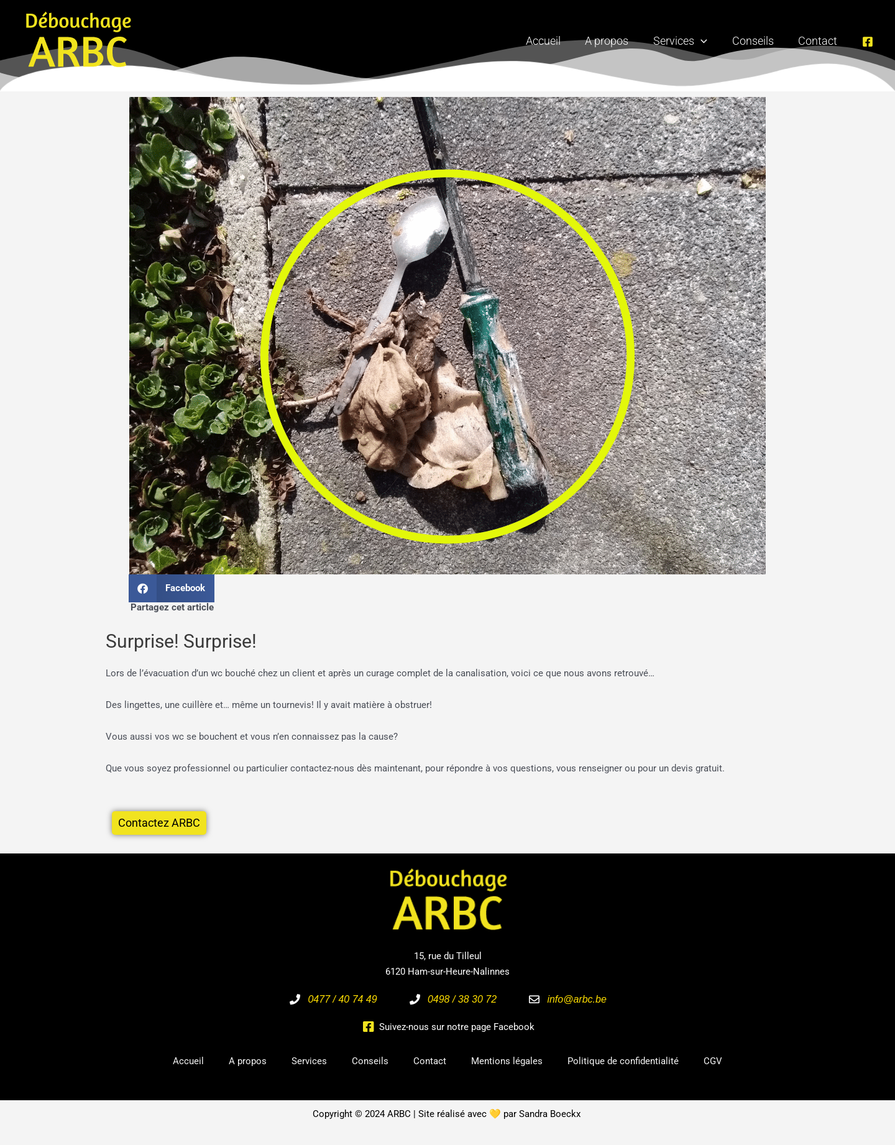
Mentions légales (507, 1061)
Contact (818, 40)
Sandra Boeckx (550, 1114)
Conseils (756, 40)
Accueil (553, 40)
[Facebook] (867, 41)
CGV (713, 1061)
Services (686, 41)
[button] (171, 588)
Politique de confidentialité (623, 1061)
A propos (614, 40)
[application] (706, 41)
